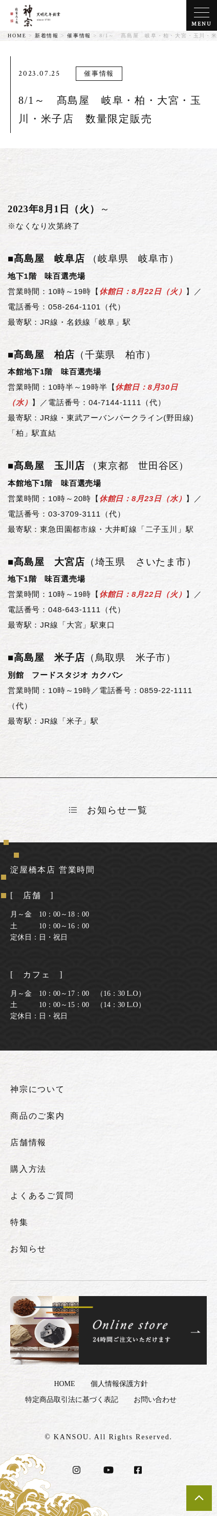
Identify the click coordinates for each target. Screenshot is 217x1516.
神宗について (37, 1089)
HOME (17, 35)
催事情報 (79, 35)
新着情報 (47, 35)
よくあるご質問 (42, 1195)
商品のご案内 (37, 1115)
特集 (19, 1222)
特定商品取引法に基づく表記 (71, 1399)
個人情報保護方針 (119, 1384)
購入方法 (28, 1169)
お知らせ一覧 (108, 810)
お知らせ (28, 1248)
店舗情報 (28, 1142)
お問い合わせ (155, 1399)
